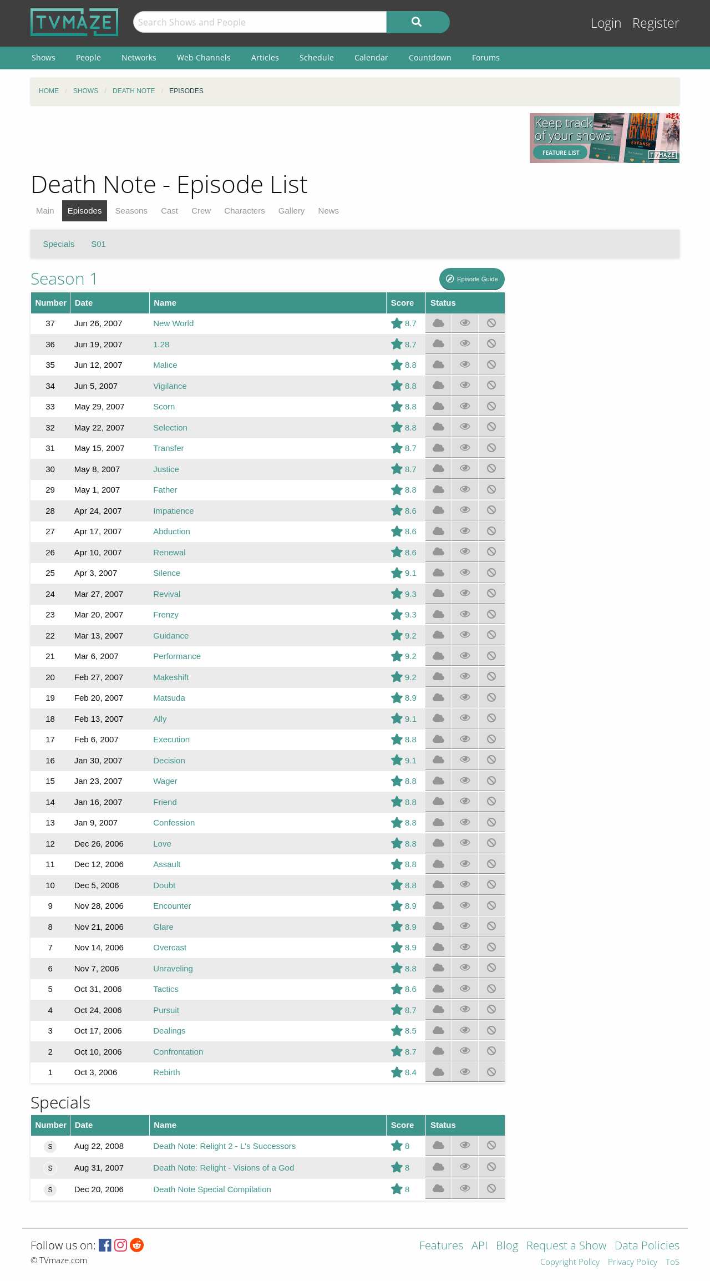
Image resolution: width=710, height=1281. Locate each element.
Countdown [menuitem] (430, 57)
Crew (201, 210)
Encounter (172, 905)
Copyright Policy (570, 1262)
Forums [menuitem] (486, 57)
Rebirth (166, 1072)
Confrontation (178, 1051)
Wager (165, 781)
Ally (159, 718)
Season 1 (65, 278)
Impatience (173, 510)
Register (655, 23)
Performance (177, 656)
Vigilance (170, 386)
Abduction (171, 531)
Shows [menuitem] (43, 57)
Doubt (164, 885)
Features (441, 1246)
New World (173, 323)
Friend (165, 802)
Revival (166, 594)
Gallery (291, 210)
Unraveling (173, 968)
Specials (59, 244)
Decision (169, 760)
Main (45, 210)
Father (165, 489)
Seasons (131, 210)
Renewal (169, 552)
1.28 (161, 344)
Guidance (171, 635)
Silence (166, 573)
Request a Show (566, 1246)
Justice (166, 469)
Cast (169, 210)
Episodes (85, 210)
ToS (672, 1262)
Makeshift (171, 677)
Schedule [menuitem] (317, 57)
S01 (98, 244)
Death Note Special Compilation (212, 1189)
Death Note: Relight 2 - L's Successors (224, 1146)
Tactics (166, 989)
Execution (171, 739)
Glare (163, 926)
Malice (165, 364)
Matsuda (169, 697)
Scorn (164, 406)
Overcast (169, 947)
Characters (244, 210)
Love (162, 843)
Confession (174, 822)
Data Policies (647, 1246)
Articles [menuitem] (265, 57)
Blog (507, 1246)
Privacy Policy (632, 1262)
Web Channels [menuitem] (204, 57)
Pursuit (166, 1010)
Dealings (169, 1030)
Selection (170, 427)
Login (606, 23)
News (328, 210)
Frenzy (166, 614)
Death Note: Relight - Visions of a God (223, 1167)
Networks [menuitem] (138, 57)
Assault (166, 864)
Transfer (168, 448)
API (479, 1246)
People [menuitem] (88, 57)
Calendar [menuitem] (371, 57)
